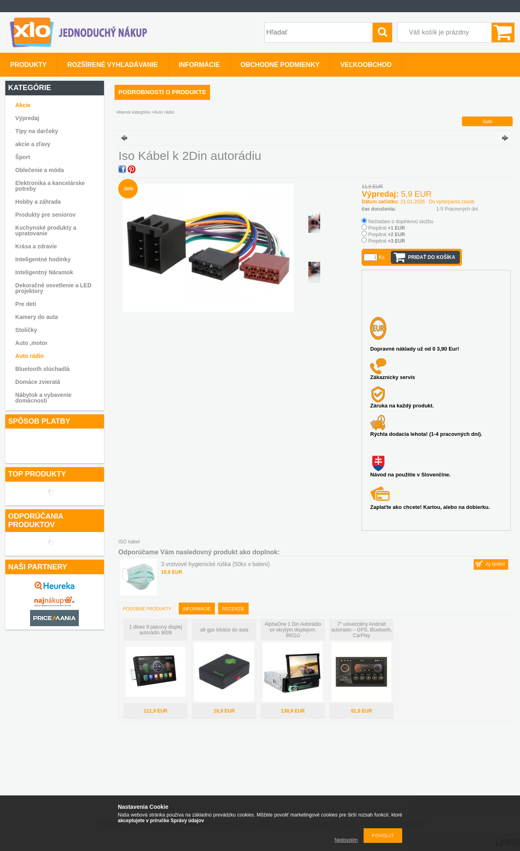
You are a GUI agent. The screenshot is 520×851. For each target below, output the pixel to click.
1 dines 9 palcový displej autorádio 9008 (155, 630)
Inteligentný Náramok (44, 272)
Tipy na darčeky (36, 131)
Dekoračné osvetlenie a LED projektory (53, 288)
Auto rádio (29, 356)
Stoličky (26, 330)
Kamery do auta (36, 317)
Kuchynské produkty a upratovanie (45, 230)
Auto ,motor (31, 343)
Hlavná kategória (133, 112)
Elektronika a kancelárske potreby (50, 186)
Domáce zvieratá (38, 382)
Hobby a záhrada (38, 201)
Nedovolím (346, 840)
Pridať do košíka (431, 257)
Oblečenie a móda (39, 170)
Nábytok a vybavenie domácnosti (43, 398)
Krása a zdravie (36, 246)
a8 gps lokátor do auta (224, 630)
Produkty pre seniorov (45, 214)
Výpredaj (27, 118)
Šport (22, 157)
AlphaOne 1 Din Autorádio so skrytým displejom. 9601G (293, 629)
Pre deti (25, 304)
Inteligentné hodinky (43, 259)
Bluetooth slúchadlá (42, 369)
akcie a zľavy (32, 144)
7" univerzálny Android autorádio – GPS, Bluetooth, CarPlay (361, 629)
